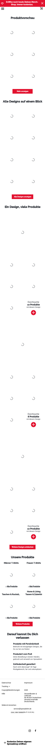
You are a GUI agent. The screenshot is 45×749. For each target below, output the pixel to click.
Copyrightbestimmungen (11, 690)
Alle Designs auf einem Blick (22, 101)
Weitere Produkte (23, 624)
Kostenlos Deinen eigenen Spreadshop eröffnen (17, 742)
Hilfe (3, 694)
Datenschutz (6, 683)
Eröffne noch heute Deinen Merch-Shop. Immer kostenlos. (22, 3)
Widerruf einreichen (9, 705)
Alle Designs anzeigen (22, 197)
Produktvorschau (22, 18)
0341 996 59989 (22, 712)
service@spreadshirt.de (22, 709)
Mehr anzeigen (22, 91)
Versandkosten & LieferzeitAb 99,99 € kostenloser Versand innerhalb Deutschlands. (32, 697)
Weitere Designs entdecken (22, 547)
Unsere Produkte (22, 557)
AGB (26, 690)
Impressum (28, 683)
